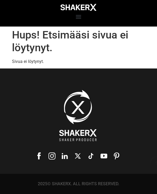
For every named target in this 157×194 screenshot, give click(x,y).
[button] (78, 16)
